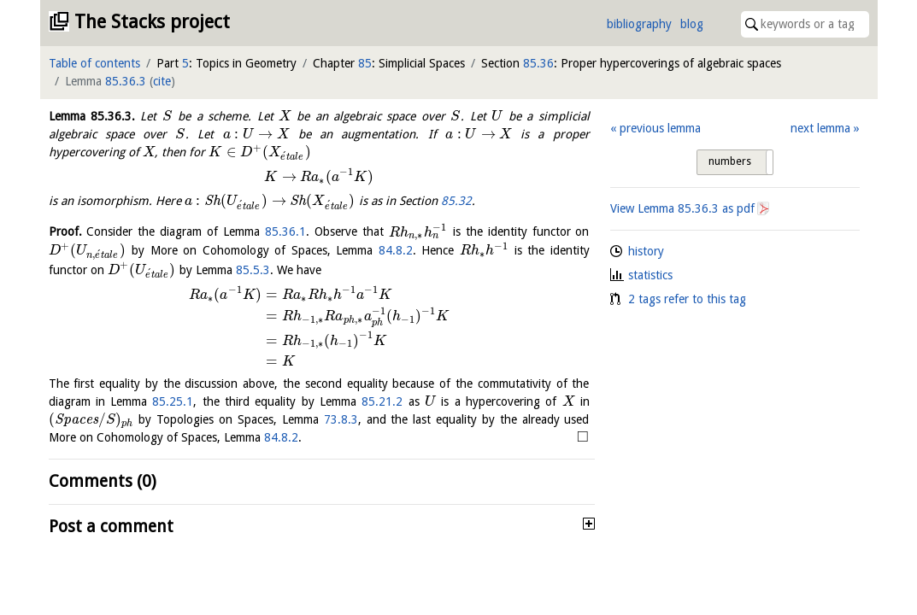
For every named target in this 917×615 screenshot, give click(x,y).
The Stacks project (152, 21)
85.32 (456, 201)
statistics (650, 275)
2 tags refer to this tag (687, 299)
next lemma (820, 128)
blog (691, 24)
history (646, 251)
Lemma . (92, 116)
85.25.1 (172, 401)
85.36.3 (125, 81)
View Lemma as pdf (682, 208)
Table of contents (94, 63)
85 (365, 63)
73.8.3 (341, 419)
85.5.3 (253, 270)
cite (162, 81)
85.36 (538, 63)
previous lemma (660, 128)
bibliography (639, 24)
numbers (729, 161)
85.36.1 (285, 232)
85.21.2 (382, 401)
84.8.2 (396, 250)
